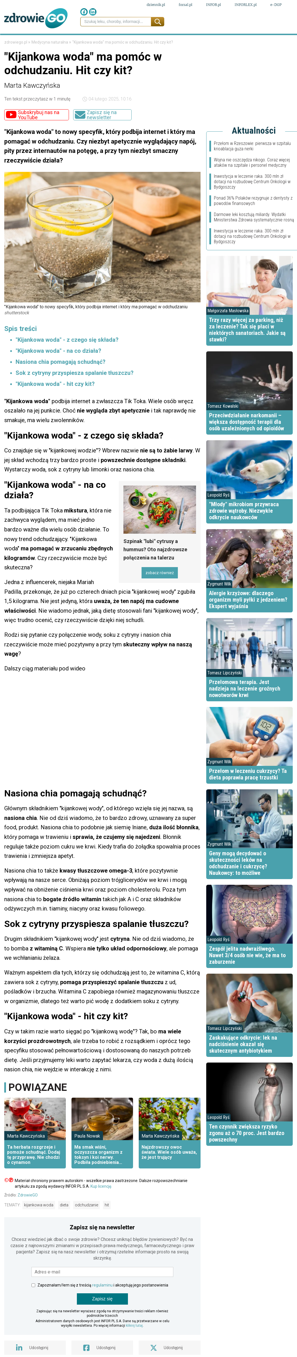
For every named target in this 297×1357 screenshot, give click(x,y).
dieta (64, 1222)
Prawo (31, 42)
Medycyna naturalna (105, 42)
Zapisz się (102, 1316)
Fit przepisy (242, 42)
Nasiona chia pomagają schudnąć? (61, 379)
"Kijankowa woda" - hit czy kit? (55, 401)
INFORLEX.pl (246, 5)
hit (107, 1222)
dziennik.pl (156, 5)
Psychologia (177, 42)
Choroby (147, 42)
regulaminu (102, 1302)
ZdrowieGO (28, 1212)
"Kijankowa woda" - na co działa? (58, 368)
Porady (269, 42)
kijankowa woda (38, 1222)
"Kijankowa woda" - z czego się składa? (67, 357)
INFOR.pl (213, 5)
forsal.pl (185, 5)
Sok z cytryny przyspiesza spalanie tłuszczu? (75, 390)
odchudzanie (86, 1222)
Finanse (52, 42)
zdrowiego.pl (16, 59)
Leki (69, 42)
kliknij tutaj (134, 1343)
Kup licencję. (101, 1204)
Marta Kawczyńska (32, 103)
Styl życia (210, 42)
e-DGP (276, 5)
